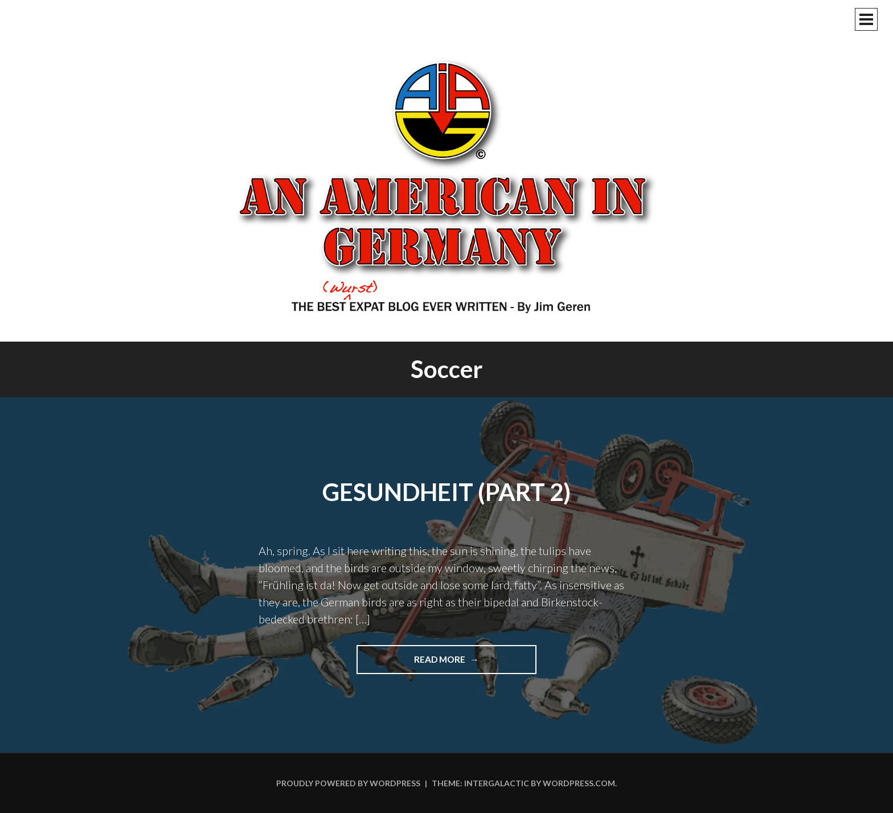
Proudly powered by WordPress (348, 783)
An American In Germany (446, 185)
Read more (470, 663)
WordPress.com (579, 783)
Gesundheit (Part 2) (446, 492)
